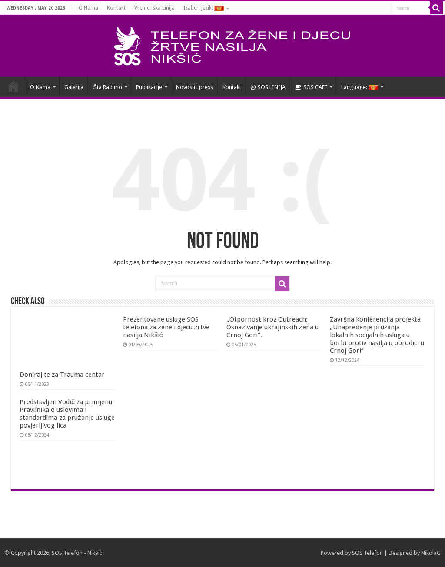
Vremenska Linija (154, 8)
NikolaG (431, 553)
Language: (359, 87)
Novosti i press (194, 87)
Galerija (73, 87)
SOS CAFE (311, 87)
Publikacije (149, 87)
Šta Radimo (107, 87)
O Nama (88, 8)
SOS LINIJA (268, 87)
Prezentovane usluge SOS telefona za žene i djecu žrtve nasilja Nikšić (166, 327)
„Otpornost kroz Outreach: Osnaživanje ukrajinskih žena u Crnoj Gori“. (272, 327)
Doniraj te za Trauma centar (62, 374)
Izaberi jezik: (203, 8)
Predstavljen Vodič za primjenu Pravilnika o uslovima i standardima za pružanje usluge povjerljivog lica (67, 413)
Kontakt (116, 8)
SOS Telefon (367, 553)
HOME (13, 86)
